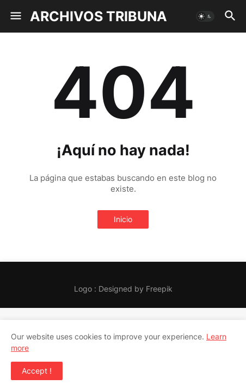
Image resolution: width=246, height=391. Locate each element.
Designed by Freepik (136, 288)
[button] (15, 16)
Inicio (123, 219)
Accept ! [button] (37, 370)
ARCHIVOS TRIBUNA (98, 16)
